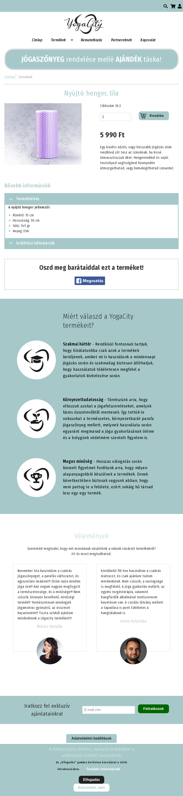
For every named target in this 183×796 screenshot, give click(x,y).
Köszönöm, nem (91, 787)
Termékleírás (23, 200)
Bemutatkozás (91, 40)
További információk (103, 769)
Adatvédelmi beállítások (91, 738)
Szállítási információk (31, 244)
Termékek (60, 41)
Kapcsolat (147, 40)
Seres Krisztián (133, 621)
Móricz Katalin (49, 626)
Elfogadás (91, 780)
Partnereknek (121, 40)
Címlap (37, 40)
